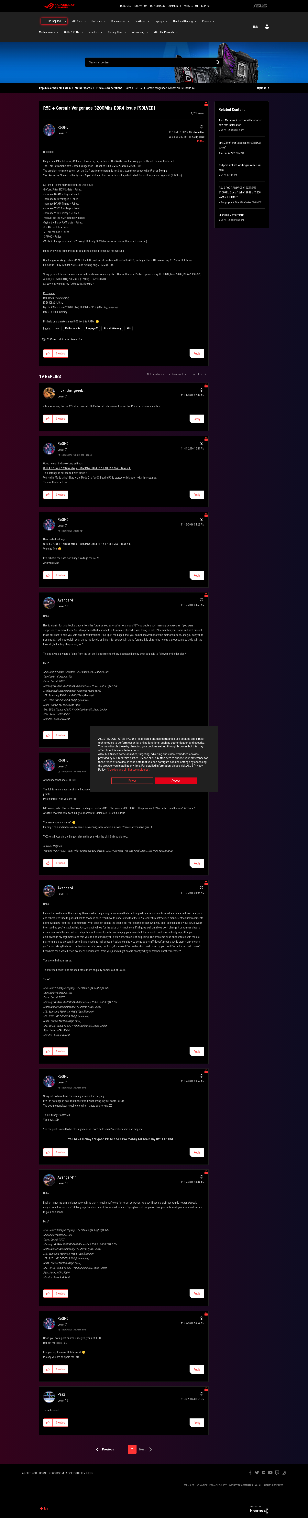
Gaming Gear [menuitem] (115, 32)
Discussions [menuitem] (118, 21)
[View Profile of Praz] (61, 1394)
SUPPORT (206, 5)
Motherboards (83, 88)
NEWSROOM (56, 1473)
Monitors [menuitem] (94, 32)
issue (74, 339)
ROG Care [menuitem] (77, 21)
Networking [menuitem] (138, 32)
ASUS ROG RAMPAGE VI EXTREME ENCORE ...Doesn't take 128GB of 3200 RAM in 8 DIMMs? (240, 192)
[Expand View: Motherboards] (58, 32)
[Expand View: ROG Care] (85, 21)
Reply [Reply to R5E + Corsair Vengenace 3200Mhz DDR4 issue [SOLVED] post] (196, 353)
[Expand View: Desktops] (148, 21)
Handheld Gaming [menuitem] (183, 21)
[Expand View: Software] (105, 21)
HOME (43, 1473)
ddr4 (60, 339)
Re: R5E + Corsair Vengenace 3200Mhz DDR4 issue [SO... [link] (166, 88)
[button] (48, 353)
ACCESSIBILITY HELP (79, 1473)
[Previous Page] (104, 1449)
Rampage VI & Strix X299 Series (236, 202)
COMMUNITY (174, 5)
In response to (77, 455)
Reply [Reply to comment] (196, 419)
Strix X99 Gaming (112, 328)
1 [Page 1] (121, 1449)
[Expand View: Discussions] (128, 21)
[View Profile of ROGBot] (200, 141)
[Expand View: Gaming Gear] (125, 32)
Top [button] (46, 1508)
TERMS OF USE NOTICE (195, 1485)
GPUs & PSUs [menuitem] (71, 32)
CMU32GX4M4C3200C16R (126, 166)
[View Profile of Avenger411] (67, 600)
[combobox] (154, 62)
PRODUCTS (125, 5)
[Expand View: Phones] (214, 21)
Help (255, 26)
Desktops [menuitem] (140, 21)
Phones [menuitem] (206, 21)
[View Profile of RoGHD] (63, 127)
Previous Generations (109, 88)
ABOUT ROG (29, 1473)
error (67, 339)
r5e (80, 339)
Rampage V (92, 328)
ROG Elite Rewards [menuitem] (164, 32)
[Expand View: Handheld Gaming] (196, 21)
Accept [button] (175, 780)
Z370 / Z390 (227, 130)
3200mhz (51, 339)
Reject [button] (132, 780)
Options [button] (261, 88)
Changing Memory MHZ (231, 214)
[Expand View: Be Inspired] (65, 21)
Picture (163, 170)
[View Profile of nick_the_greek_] (71, 390)
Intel (57, 328)
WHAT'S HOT (191, 5)
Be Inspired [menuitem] (55, 21)
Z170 (223, 175)
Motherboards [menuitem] (47, 32)
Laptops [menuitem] (159, 21)
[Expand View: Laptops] (167, 21)
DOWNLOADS (157, 5)
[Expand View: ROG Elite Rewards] (177, 32)
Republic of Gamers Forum (55, 88)
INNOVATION (140, 5)
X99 (128, 88)
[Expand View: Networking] (147, 32)
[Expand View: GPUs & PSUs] (82, 32)
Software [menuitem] (97, 21)
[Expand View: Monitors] (102, 32)
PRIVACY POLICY (218, 1485)
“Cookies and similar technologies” (128, 769)
